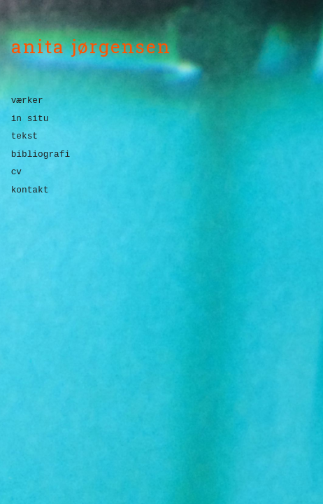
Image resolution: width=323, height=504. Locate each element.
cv (16, 172)
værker (27, 101)
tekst (24, 136)
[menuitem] (163, 103)
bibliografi (40, 154)
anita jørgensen (91, 46)
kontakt (30, 190)
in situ (30, 118)
